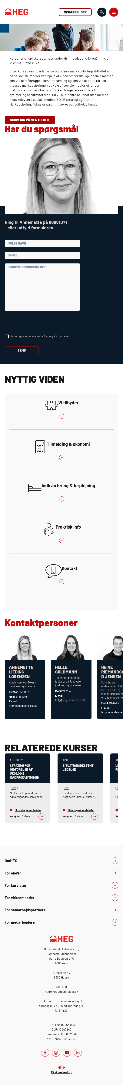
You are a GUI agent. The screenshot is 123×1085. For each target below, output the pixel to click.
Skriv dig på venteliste (30, 120)
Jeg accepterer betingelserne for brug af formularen (39, 336)
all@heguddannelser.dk (23, 705)
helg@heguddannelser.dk (70, 700)
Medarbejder (75, 12)
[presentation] (33, 322)
